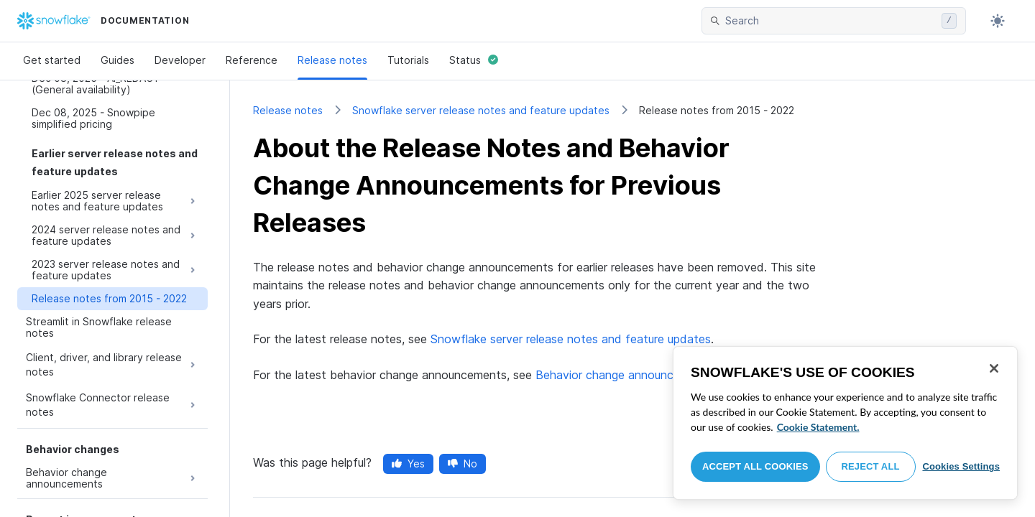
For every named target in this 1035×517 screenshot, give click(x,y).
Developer (180, 60)
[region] (845, 423)
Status (473, 60)
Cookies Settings (961, 466)
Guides (117, 60)
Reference (251, 60)
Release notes (332, 60)
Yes (408, 463)
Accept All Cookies (755, 466)
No (462, 463)
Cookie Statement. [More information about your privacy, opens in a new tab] (818, 427)
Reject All (871, 466)
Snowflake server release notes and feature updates (481, 110)
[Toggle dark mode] (997, 20)
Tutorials (408, 60)
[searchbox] (830, 21)
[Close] (994, 368)
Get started (51, 60)
